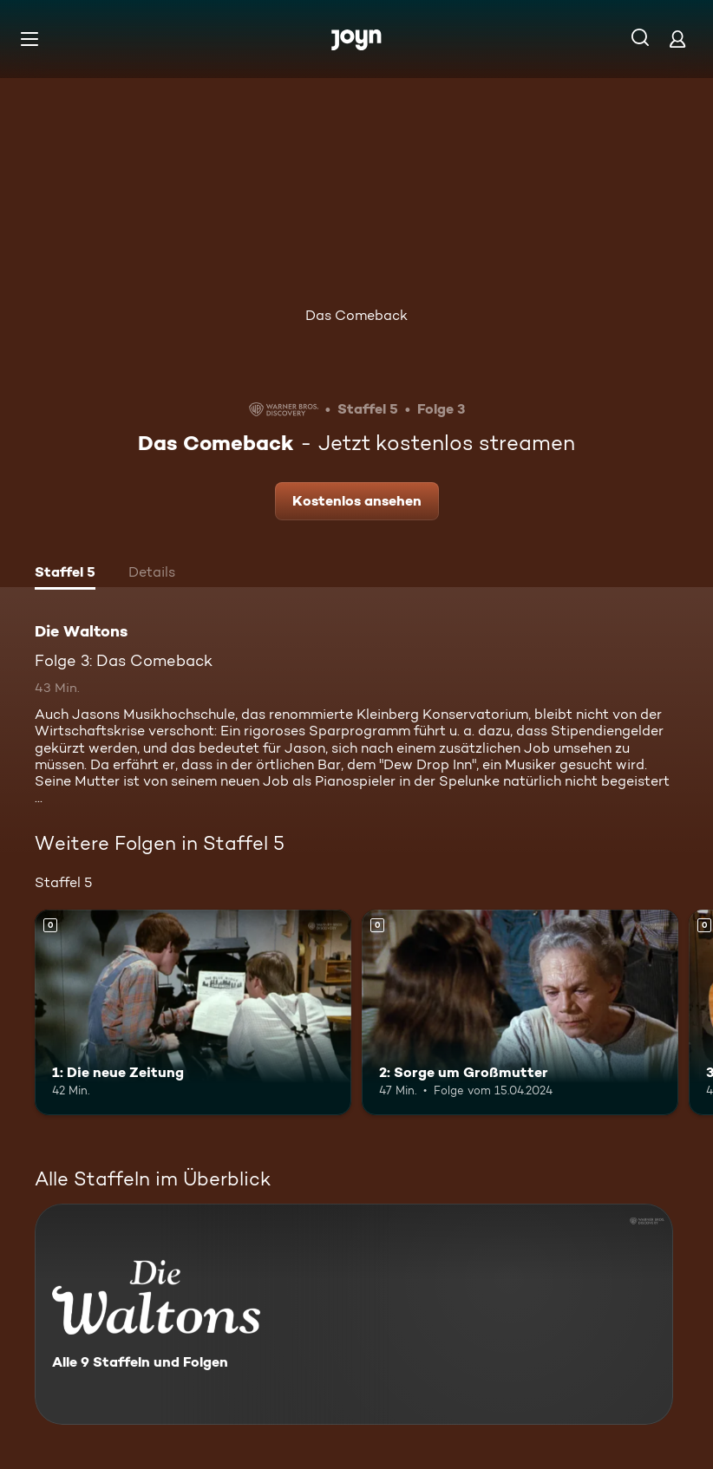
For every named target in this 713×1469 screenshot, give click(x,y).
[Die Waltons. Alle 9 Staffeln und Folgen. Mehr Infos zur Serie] (354, 1314)
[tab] (65, 574)
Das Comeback (356, 315)
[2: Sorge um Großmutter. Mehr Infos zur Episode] (520, 1012)
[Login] (677, 38)
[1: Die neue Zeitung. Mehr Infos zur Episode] (193, 1012)
